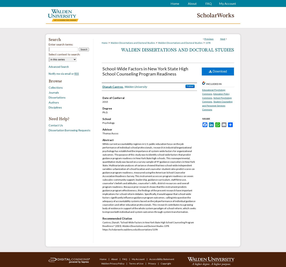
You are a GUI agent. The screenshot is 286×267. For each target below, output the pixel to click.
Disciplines (55, 107)
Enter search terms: (61, 44)
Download (218, 71)
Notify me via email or (64, 73)
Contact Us (56, 125)
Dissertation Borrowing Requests (69, 130)
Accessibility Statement (161, 259)
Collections (56, 87)
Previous (209, 39)
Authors (54, 102)
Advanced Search (59, 66)
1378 (208, 43)
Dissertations (57, 97)
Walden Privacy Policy (113, 263)
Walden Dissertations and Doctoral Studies (133, 43)
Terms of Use (136, 263)
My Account (138, 259)
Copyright (166, 263)
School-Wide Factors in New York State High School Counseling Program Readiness (145, 71)
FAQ (125, 259)
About (114, 259)
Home (105, 43)
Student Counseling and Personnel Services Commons (217, 106)
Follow (190, 86)
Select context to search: (64, 54)
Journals (54, 92)
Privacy (152, 263)
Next (222, 39)
